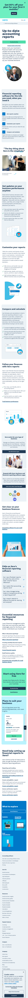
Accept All (14, 995)
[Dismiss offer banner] (24, 2)
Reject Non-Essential (14, 991)
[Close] (23, 972)
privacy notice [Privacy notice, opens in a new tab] (12, 983)
